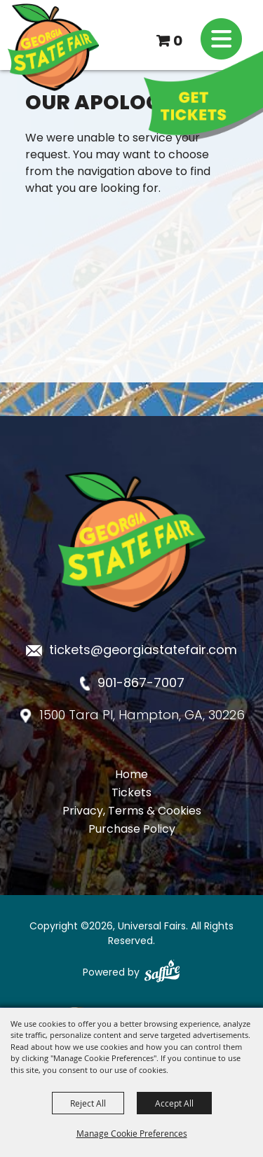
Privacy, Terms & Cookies (131, 811)
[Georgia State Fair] (131, 623)
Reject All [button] (88, 1103)
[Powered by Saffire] (162, 973)
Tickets (131, 793)
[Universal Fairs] (53, 47)
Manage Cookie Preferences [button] (131, 1133)
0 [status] (177, 42)
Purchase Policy (131, 830)
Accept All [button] (174, 1103)
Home (131, 775)
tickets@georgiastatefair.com (143, 651)
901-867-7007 (140, 684)
